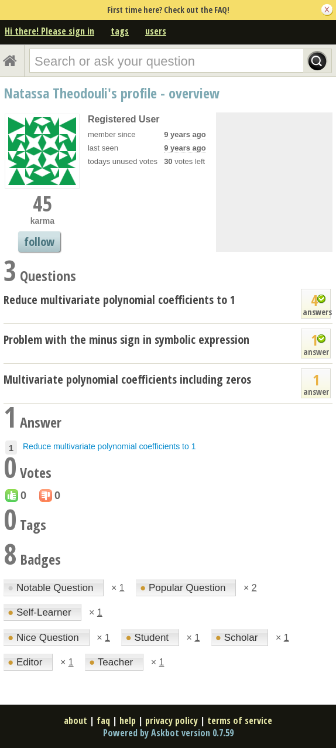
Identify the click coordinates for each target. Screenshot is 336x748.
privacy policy (171, 720)
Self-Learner (41, 612)
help (127, 720)
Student (148, 637)
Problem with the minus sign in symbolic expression (126, 339)
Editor (26, 662)
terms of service (239, 720)
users (155, 31)
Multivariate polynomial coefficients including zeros (127, 379)
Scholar (237, 637)
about (75, 720)
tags (120, 31)
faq (103, 720)
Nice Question (45, 637)
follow (39, 242)
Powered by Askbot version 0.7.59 (168, 732)
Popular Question (184, 587)
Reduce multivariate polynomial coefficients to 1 (119, 300)
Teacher (112, 662)
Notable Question (52, 587)
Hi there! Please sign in (49, 31)
